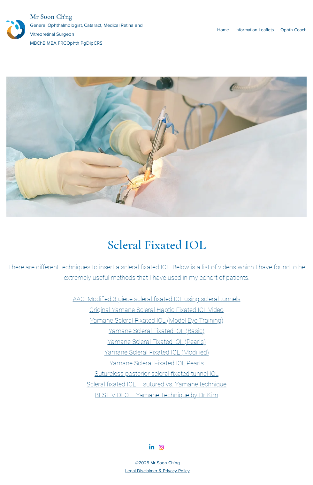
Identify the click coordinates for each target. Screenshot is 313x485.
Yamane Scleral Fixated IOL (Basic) (156, 331)
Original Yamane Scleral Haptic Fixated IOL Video (156, 310)
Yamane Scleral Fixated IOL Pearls (157, 363)
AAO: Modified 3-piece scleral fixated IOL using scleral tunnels (156, 299)
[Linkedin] (152, 447)
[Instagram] (161, 447)
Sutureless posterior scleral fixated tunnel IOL (156, 373)
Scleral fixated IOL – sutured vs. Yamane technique (156, 384)
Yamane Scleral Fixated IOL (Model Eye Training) (156, 320)
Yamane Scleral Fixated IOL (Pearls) (157, 342)
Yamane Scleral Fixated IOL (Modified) (156, 352)
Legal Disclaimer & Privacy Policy (157, 470)
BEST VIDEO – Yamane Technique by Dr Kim (156, 395)
